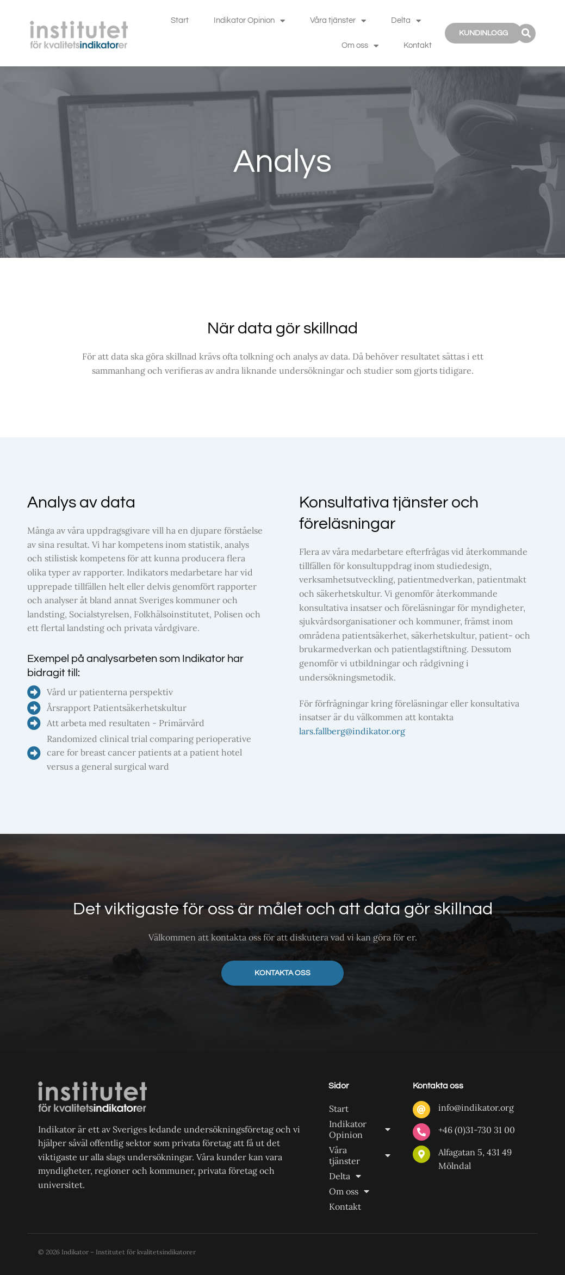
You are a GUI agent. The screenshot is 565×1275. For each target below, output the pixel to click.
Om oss (360, 45)
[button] (526, 33)
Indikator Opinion (249, 20)
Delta (406, 20)
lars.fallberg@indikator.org (352, 731)
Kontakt (417, 45)
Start (180, 20)
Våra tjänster (338, 20)
